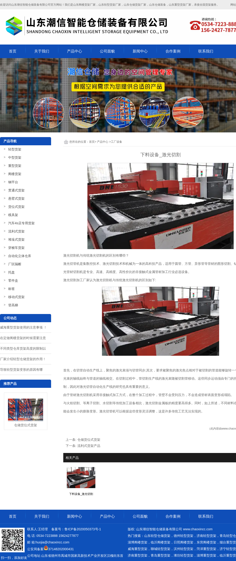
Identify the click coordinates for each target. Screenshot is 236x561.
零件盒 (13, 280)
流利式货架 (16, 231)
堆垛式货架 (16, 239)
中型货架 (14, 157)
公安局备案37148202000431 (50, 549)
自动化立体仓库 (19, 256)
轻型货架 (14, 149)
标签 (11, 289)
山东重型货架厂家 (180, 4)
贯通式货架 (16, 190)
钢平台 (13, 182)
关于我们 (41, 51)
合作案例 (172, 51)
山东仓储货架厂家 (135, 4)
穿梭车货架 (16, 248)
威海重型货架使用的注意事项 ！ (23, 327)
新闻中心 (140, 51)
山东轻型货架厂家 (109, 4)
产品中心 (74, 51)
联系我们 (205, 51)
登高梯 (13, 305)
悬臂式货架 (16, 198)
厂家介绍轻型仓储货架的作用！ (23, 359)
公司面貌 (107, 51)
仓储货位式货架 (88, 439)
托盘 (11, 272)
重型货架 (14, 166)
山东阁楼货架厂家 (84, 4)
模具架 (13, 215)
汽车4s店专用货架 (21, 223)
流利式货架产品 (88, 446)
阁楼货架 (14, 174)
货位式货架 (16, 207)
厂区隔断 (14, 264)
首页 (12, 51)
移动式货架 (16, 297)
